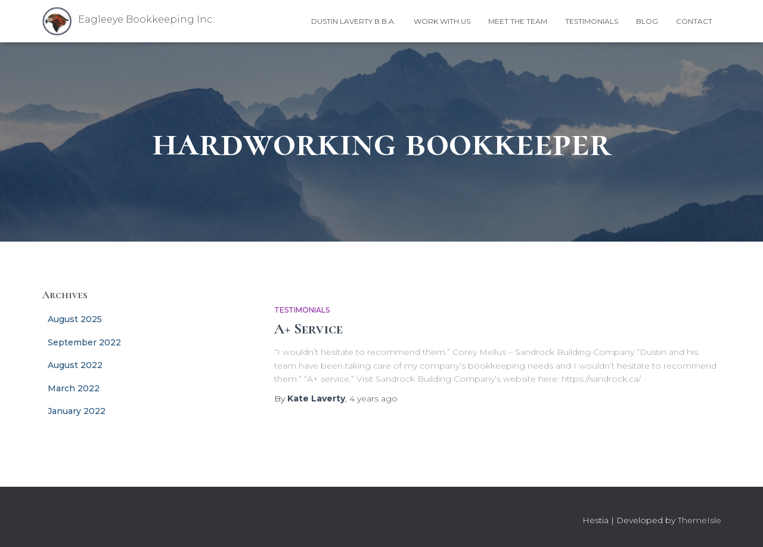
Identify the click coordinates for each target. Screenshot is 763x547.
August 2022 (75, 365)
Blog (647, 21)
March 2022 (74, 388)
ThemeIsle (699, 520)
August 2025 (75, 319)
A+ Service (308, 329)
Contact (694, 21)
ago (373, 398)
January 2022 (77, 411)
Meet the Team (517, 21)
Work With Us (442, 21)
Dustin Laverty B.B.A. (353, 21)
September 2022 (84, 342)
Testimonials (591, 21)
